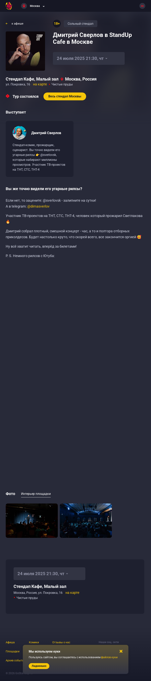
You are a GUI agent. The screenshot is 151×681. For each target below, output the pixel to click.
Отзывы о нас (61, 642)
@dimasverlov (38, 206)
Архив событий (15, 660)
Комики (34, 642)
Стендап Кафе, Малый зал (32, 79)
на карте (40, 84)
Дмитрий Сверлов (46, 133)
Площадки (12, 651)
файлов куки (109, 657)
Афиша (10, 642)
